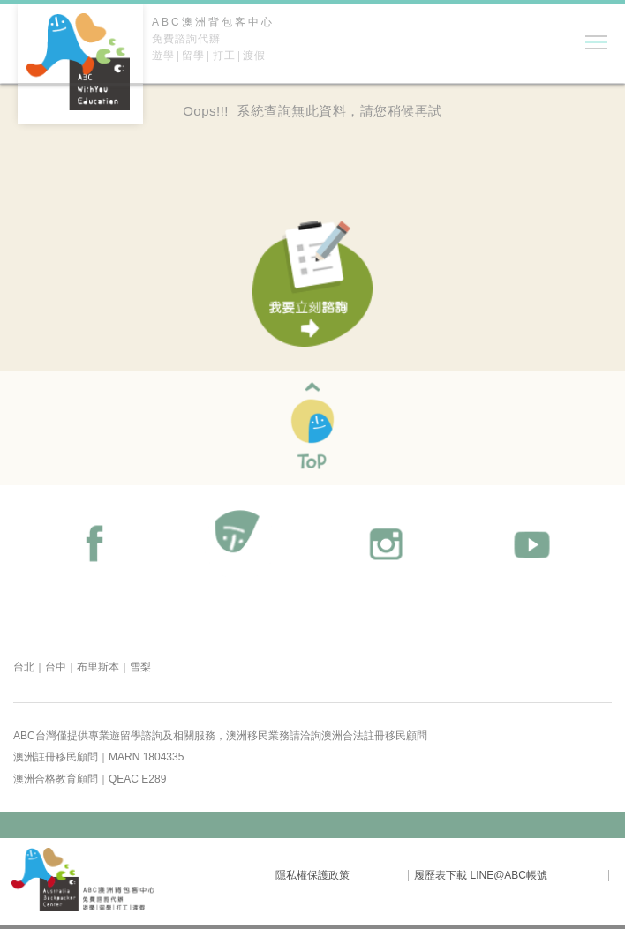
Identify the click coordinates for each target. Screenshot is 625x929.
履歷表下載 (440, 875)
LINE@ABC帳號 (508, 875)
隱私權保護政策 (312, 875)
